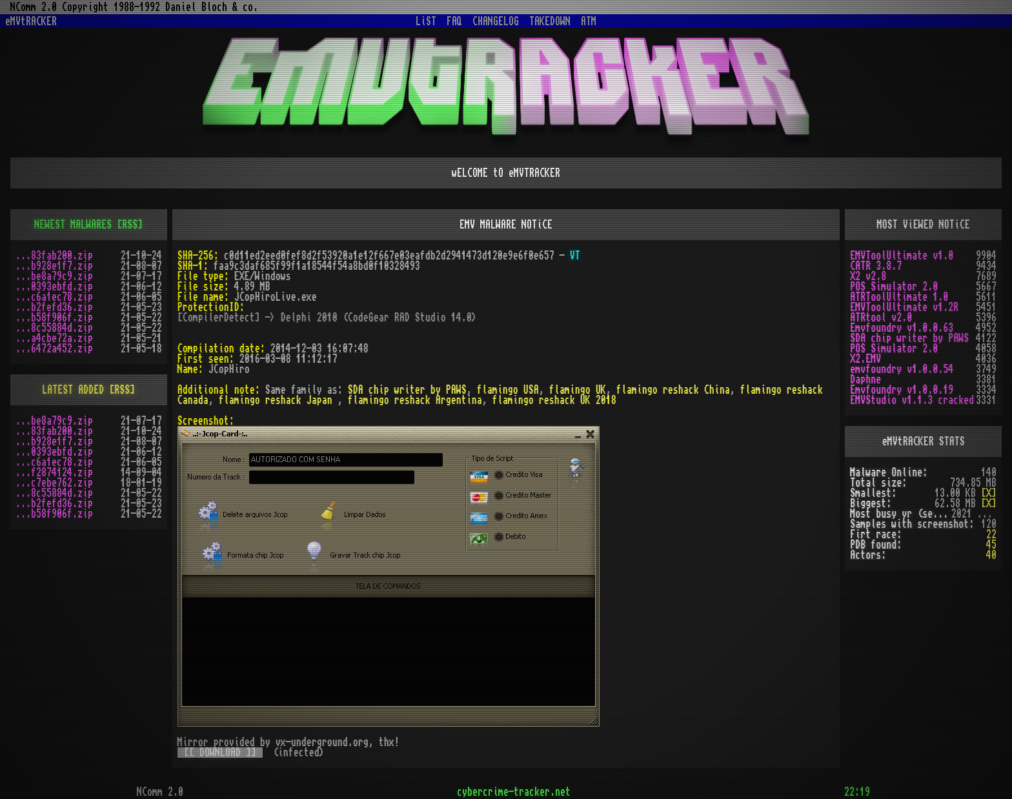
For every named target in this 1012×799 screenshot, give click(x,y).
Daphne (865, 379)
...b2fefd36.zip (54, 307)
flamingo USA (508, 390)
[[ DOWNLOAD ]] (220, 752)
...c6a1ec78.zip (54, 297)
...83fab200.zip (54, 255)
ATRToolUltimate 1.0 (899, 297)
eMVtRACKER (31, 21)
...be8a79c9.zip (54, 276)
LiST (426, 21)
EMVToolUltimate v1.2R (904, 307)
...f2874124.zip (54, 472)
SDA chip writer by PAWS (407, 390)
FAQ (454, 21)
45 (991, 545)
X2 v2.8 (868, 276)
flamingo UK (577, 390)
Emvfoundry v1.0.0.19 (901, 390)
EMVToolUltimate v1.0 (901, 255)
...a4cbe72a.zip (54, 338)
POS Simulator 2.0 (894, 286)
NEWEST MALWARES (73, 224)
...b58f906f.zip (54, 317)
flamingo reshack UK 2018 (554, 400)
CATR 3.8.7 (876, 266)
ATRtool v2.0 (881, 317)
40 (991, 555)
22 (991, 534)
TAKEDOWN (550, 21)
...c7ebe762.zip (54, 483)
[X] (989, 493)
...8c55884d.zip (54, 328)
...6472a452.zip (54, 348)
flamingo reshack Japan (278, 400)
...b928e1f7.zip (54, 266)
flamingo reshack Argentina (415, 400)
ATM (588, 21)
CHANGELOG (495, 21)
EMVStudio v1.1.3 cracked (912, 400)
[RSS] (130, 224)
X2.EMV (865, 359)
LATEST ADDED (73, 390)
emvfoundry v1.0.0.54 (901, 369)
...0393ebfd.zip (54, 286)
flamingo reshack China (673, 390)
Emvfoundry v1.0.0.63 (901, 328)
